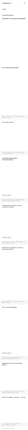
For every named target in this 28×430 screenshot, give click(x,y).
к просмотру (8, 392)
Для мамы (17, 357)
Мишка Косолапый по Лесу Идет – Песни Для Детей (13, 248)
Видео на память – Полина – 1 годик (13, 397)
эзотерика (9, 358)
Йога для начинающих (9, 307)
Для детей (18, 199)
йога (21, 357)
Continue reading (7, 195)
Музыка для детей (20, 241)
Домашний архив (8, 15)
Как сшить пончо (8, 122)
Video (4, 116)
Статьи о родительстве (20, 116)
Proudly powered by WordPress (8, 428)
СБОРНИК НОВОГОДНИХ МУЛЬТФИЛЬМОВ (9, 159)
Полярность (6, 3)
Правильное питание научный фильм (12, 364)
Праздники (9, 200)
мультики (5, 200)
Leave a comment (6, 117)
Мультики (22, 199)
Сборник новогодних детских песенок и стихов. (12, 206)
